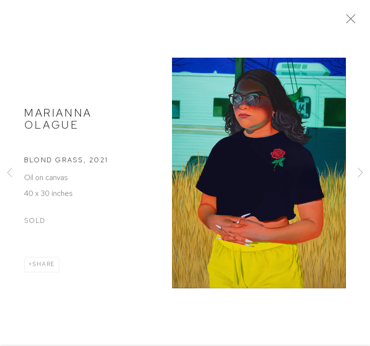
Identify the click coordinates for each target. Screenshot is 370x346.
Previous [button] (9, 173)
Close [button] (348, 21)
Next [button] (360, 173)
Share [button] (44, 265)
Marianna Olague (58, 119)
